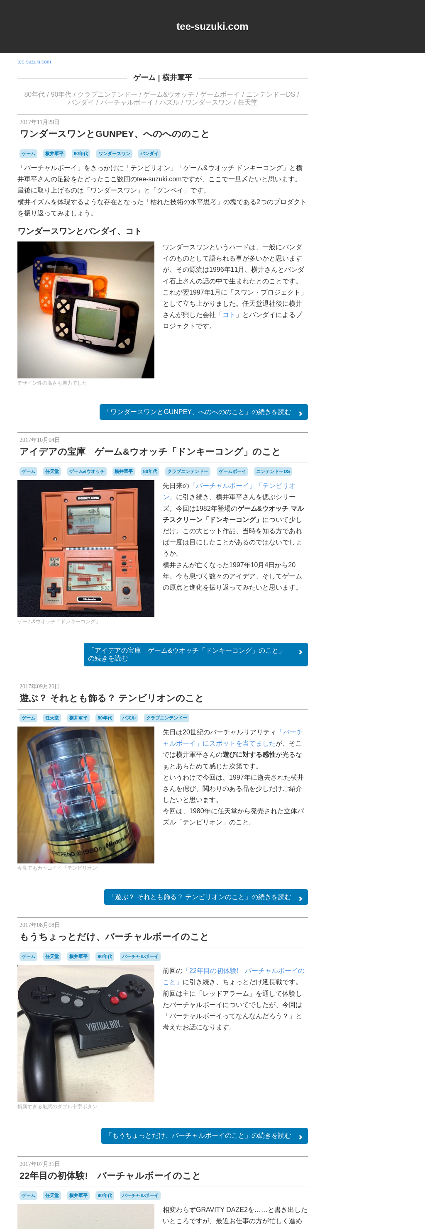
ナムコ (345, 791)
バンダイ (81, 102)
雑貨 (382, 875)
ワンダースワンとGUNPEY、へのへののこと (115, 134)
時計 (383, 867)
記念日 (364, 875)
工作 (389, 859)
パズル (169, 102)
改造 (370, 867)
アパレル (357, 682)
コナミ (385, 745)
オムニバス (383, 683)
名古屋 (351, 860)
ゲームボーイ (220, 94)
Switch (369, 675)
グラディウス (357, 707)
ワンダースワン (208, 102)
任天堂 (248, 102)
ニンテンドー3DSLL (380, 792)
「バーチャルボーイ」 (222, 485)
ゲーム (144, 77)
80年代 (34, 94)
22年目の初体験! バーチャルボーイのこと (110, 1175)
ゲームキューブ (386, 715)
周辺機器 (371, 860)
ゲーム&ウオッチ (168, 94)
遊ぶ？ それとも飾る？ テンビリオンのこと (112, 698)
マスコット (343, 844)
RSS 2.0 (337, 922)
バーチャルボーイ (127, 102)
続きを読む (204, 412)
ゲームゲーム (374, 723)
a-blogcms (389, 659)
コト (229, 314)
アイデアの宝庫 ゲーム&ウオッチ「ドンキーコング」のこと (150, 451)
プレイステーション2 (361, 838)
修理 (335, 859)
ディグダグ (356, 784)
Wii (395, 675)
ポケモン (397, 838)
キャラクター (376, 690)
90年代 (61, 94)
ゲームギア (343, 722)
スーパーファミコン (372, 769)
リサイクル (373, 844)
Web (384, 675)
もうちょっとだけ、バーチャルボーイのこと (114, 937)
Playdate (350, 675)
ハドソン (371, 806)
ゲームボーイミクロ (365, 741)
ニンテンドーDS (270, 94)
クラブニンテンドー (107, 94)
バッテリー (347, 814)
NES (383, 668)
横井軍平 (177, 77)
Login (362, 922)
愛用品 (352, 867)
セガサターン (352, 777)
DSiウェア (340, 668)
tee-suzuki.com (212, 26)
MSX (370, 667)
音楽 (396, 875)
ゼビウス (379, 777)
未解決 (398, 868)
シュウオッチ (382, 753)
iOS (358, 668)
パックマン (381, 822)
